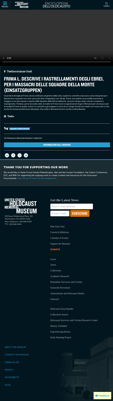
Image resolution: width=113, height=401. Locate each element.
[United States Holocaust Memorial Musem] (21, 206)
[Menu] (5, 5)
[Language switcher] (26, 155)
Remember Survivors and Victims (66, 282)
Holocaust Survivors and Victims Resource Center (74, 320)
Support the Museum (60, 243)
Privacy (9, 369)
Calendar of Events (59, 238)
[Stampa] (7, 155)
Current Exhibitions (59, 232)
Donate (55, 249)
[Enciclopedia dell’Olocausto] (56, 5)
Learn (53, 259)
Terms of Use (12, 362)
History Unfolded (58, 326)
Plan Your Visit (57, 226)
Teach (53, 265)
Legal (8, 385)
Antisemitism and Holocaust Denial (67, 293)
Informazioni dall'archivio (57, 144)
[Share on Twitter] (20, 155)
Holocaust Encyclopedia (61, 309)
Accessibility (12, 377)
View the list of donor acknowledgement (37, 178)
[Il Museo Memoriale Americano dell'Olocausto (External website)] (21, 5)
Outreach (54, 299)
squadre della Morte (19, 129)
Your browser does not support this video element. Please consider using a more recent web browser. (56, 37)
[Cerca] (106, 5)
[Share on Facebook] (13, 155)
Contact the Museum (17, 354)
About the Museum (15, 347)
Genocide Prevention (60, 287)
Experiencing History (60, 331)
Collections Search (59, 314)
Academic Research (59, 276)
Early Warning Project (60, 337)
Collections (55, 270)
